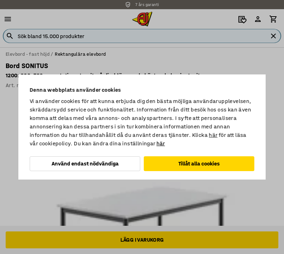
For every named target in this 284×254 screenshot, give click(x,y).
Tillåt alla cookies (199, 163)
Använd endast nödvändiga (85, 163)
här (213, 135)
